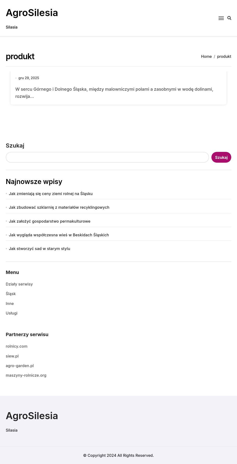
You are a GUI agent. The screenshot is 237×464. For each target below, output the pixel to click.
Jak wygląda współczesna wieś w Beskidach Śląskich (59, 234)
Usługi (11, 313)
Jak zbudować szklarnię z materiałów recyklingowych (59, 207)
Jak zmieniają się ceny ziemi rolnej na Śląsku (51, 193)
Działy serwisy (19, 284)
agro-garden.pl (20, 365)
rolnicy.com (17, 346)
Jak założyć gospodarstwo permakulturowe (49, 221)
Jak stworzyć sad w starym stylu (39, 248)
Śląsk (11, 293)
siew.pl (12, 356)
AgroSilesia (32, 12)
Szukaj (15, 145)
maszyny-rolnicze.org (26, 375)
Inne (10, 303)
